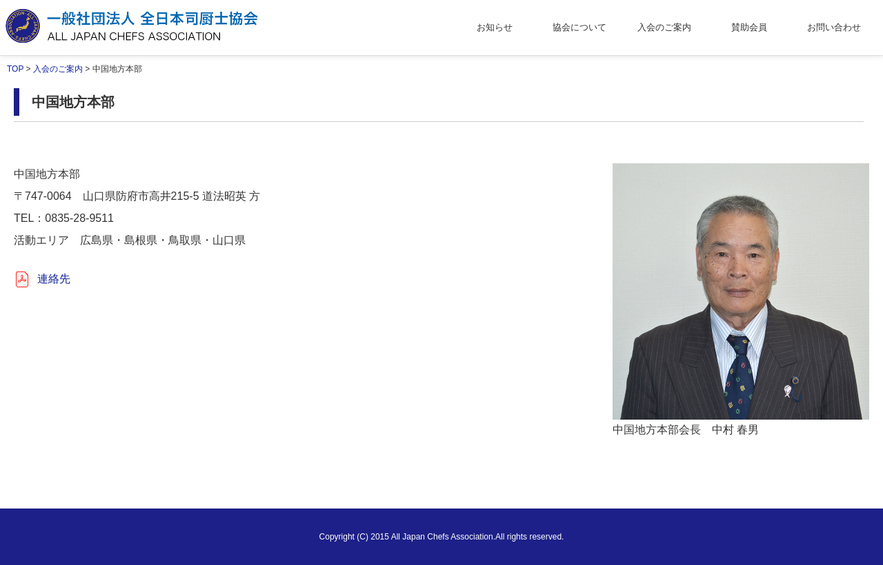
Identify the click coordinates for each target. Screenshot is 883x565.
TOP (15, 69)
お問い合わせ (834, 27)
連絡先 (53, 279)
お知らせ (495, 27)
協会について (579, 27)
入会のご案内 (664, 27)
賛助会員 (749, 27)
